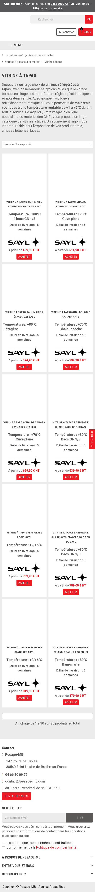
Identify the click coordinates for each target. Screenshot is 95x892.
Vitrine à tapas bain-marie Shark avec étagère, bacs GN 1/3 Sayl (70, 537)
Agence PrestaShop (51, 887)
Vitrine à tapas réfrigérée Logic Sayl (24, 535)
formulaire (55, 8)
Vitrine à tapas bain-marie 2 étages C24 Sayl (24, 314)
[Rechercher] (61, 19)
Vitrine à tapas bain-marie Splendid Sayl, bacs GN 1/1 (70, 649)
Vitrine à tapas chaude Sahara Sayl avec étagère (24, 424)
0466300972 (59, 4)
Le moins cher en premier (18, 144)
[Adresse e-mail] (34, 818)
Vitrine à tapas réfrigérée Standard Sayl (24, 649)
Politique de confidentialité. (56, 847)
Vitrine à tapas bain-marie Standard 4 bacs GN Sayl (24, 204)
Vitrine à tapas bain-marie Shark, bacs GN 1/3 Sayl (70, 424)
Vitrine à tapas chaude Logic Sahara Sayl (70, 314)
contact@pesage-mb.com (25, 781)
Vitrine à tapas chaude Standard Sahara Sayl (70, 204)
